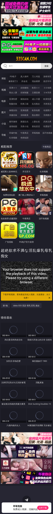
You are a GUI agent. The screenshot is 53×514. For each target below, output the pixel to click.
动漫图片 (47, 110)
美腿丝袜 (13, 115)
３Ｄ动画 (47, 87)
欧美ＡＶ (36, 87)
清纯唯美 (24, 115)
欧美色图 (36, 110)
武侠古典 (47, 121)
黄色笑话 (36, 126)
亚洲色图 (24, 110)
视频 (3, 89)
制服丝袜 (13, 103)
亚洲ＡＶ (13, 87)
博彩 (3, 78)
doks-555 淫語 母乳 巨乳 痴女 (26, 305)
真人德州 (24, 76)
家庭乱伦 (24, 121)
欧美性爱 (47, 99)
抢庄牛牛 (47, 81)
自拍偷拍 (24, 87)
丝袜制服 (24, 92)
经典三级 (24, 103)
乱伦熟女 (36, 103)
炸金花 (24, 81)
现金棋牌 (36, 81)
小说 (3, 123)
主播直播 (36, 92)
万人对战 (36, 76)
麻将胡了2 (13, 81)
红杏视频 (13, 137)
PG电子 (13, 76)
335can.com (26, 59)
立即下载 (43, 507)
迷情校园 (13, 126)
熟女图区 (36, 115)
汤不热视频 (47, 132)
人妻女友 (36, 121)
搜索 (46, 66)
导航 (3, 134)
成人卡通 (36, 99)
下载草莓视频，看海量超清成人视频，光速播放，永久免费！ (27, 296)
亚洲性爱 (13, 99)
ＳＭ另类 (47, 92)
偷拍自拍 (24, 99)
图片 (3, 112)
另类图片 (47, 115)
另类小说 (24, 126)
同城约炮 (13, 132)
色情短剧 (24, 137)
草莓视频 (36, 132)
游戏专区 (47, 76)
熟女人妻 (13, 92)
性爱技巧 (47, 126)
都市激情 (13, 121)
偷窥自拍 (13, 110)
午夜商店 (24, 132)
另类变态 (47, 103)
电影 (3, 101)
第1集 (5, 305)
